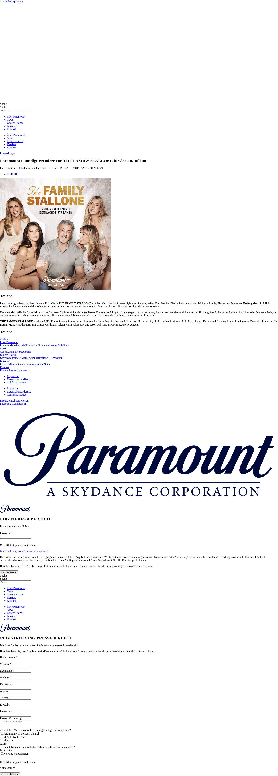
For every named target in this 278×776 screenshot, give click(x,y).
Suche (3, 103)
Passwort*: (6, 711)
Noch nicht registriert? (12, 551)
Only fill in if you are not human (18, 545)
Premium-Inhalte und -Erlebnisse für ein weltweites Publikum (34, 345)
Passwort (5, 533)
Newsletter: (6, 750)
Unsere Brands (15, 122)
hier (147, 306)
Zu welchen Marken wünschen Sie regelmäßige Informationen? (35, 730)
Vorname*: (6, 663)
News (10, 119)
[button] (7, 153)
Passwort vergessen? (37, 551)
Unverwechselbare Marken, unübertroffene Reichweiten (31, 357)
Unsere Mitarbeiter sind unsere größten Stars (25, 364)
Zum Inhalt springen (11, 1)
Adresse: (5, 691)
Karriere (11, 125)
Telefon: (4, 697)
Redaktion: (6, 684)
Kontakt (11, 129)
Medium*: (6, 677)
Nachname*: (7, 670)
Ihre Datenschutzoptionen (14, 400)
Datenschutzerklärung (19, 379)
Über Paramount (16, 116)
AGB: (3, 743)
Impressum (13, 376)
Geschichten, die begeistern (15, 351)
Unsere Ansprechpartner (13, 370)
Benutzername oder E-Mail (15, 526)
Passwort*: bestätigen (12, 718)
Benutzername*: (9, 657)
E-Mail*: (5, 704)
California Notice (16, 382)
